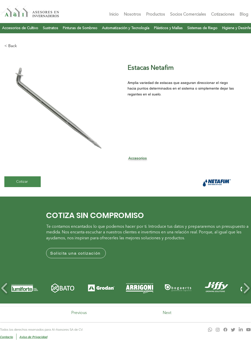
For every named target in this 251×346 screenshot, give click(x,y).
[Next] (171, 313)
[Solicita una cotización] (76, 253)
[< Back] (13, 46)
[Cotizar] (22, 181)
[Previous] (82, 313)
